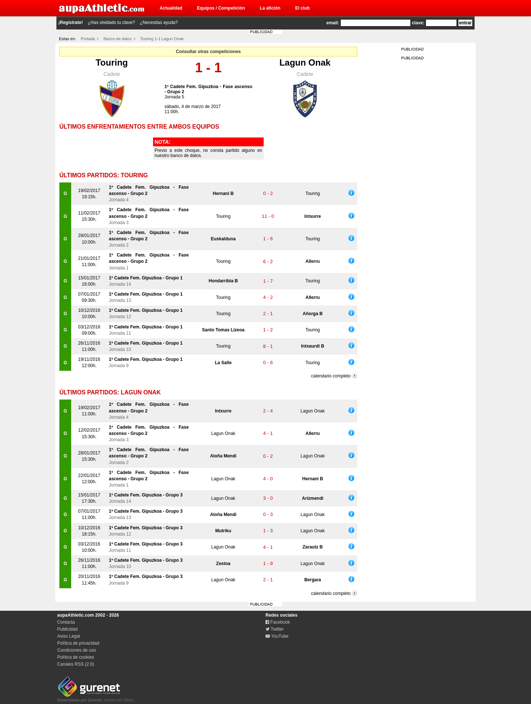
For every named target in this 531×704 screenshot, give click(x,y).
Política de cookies (75, 657)
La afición (270, 8)
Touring (112, 62)
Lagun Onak (305, 62)
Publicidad (67, 629)
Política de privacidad (78, 643)
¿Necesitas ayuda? (159, 22)
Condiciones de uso (76, 650)
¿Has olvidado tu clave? (111, 22)
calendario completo (331, 376)
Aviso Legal (68, 636)
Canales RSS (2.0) (75, 664)
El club (302, 8)
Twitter (275, 629)
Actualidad (171, 8)
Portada (88, 38)
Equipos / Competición (221, 8)
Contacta (66, 622)
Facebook (278, 622)
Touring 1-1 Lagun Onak (162, 38)
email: (332, 22)
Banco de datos (118, 38)
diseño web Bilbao (95, 698)
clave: (418, 22)
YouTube (277, 636)
